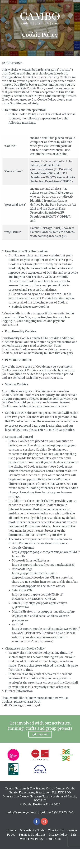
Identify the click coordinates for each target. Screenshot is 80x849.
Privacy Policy (58, 834)
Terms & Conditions (31, 834)
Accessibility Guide (32, 830)
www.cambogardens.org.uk (48, 236)
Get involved (40, 734)
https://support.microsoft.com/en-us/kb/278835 (43, 564)
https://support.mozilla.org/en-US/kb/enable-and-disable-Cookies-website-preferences (43, 616)
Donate (11, 830)
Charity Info (56, 830)
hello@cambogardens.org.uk (26, 812)
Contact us (53, 838)
